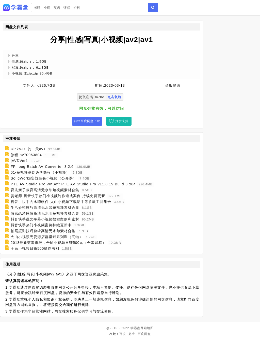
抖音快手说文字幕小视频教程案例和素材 (45, 219)
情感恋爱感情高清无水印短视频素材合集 (45, 213)
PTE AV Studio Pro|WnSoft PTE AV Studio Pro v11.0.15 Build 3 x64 (73, 184)
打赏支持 (121, 121)
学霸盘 (135, 328)
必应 (131, 334)
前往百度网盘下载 (87, 121)
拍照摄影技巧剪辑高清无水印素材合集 (43, 231)
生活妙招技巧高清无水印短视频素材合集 (45, 207)
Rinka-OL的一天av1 (28, 149)
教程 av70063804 (26, 155)
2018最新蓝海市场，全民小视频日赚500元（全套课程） (58, 243)
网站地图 (147, 328)
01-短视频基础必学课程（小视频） (40, 172)
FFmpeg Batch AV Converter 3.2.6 (42, 167)
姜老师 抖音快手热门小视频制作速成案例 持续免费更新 (58, 196)
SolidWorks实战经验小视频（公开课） (44, 178)
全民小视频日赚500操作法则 (35, 248)
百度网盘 (144, 334)
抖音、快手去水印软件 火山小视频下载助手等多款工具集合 (61, 202)
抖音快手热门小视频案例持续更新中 (41, 225)
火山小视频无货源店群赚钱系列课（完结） (47, 237)
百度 (122, 334)
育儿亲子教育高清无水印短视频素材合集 (45, 190)
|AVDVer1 (19, 161)
